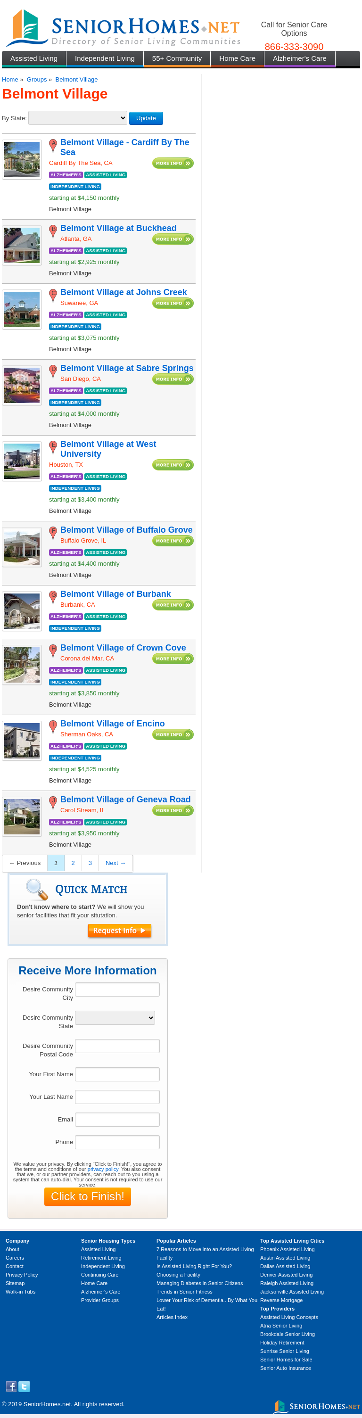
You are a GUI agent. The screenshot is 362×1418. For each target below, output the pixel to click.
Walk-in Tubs (20, 1291)
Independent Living (105, 58)
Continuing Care (100, 1275)
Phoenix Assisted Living (287, 1249)
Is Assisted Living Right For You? (194, 1266)
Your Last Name (51, 1096)
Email (65, 1119)
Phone (64, 1142)
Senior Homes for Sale (286, 1359)
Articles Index (172, 1317)
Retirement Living (101, 1258)
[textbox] (117, 989)
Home (10, 79)
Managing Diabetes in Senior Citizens (199, 1283)
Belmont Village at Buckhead (118, 228)
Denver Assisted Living (286, 1275)
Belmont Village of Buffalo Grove (126, 530)
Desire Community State (48, 1022)
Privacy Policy (22, 1275)
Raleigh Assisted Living (286, 1283)
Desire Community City (48, 993)
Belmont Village (76, 79)
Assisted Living (34, 58)
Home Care (237, 58)
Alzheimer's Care (300, 58)
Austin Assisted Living (285, 1258)
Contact (15, 1266)
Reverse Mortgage (281, 1300)
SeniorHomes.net (47, 1404)
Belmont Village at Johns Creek (123, 292)
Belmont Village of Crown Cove (123, 647)
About (12, 1249)
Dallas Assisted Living (285, 1266)
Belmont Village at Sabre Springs (127, 368)
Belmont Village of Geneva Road (125, 799)
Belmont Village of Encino (112, 723)
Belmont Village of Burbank (115, 594)
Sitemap (15, 1283)
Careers (15, 1258)
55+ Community (177, 58)
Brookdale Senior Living (287, 1334)
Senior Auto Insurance (285, 1368)
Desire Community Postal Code (48, 1050)
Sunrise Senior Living (284, 1351)
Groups (37, 79)
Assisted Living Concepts (289, 1317)
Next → (116, 862)
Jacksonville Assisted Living (292, 1291)
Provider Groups (100, 1300)
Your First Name (51, 1074)
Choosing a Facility (178, 1275)
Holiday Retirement (282, 1342)
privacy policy (103, 1169)
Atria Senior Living (281, 1325)
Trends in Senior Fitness (184, 1291)
